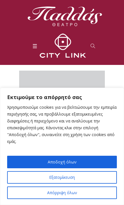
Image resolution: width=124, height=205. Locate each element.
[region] (62, 146)
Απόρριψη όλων (62, 192)
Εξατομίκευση (62, 177)
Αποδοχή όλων (62, 162)
